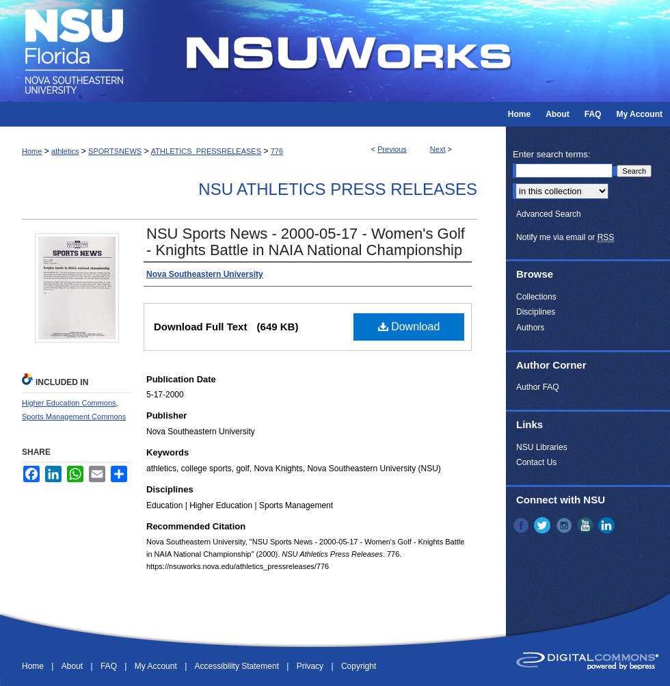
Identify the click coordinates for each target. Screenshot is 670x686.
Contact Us (536, 462)
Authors (530, 327)
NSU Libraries (541, 447)
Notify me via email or (565, 237)
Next (438, 149)
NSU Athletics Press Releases (337, 189)
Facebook (522, 525)
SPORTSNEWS (115, 151)
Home (32, 151)
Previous (392, 149)
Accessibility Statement (238, 666)
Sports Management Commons (74, 416)
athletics (65, 151)
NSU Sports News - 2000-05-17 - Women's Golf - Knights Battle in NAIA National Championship (305, 242)
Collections (536, 297)
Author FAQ (537, 387)
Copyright (358, 666)
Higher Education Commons (69, 403)
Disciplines (535, 312)
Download (409, 326)
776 (277, 151)
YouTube (586, 525)
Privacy (311, 666)
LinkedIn (607, 525)
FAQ (109, 666)
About (73, 666)
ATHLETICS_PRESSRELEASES (206, 151)
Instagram (565, 525)
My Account (157, 666)
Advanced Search (548, 214)
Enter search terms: (551, 154)
